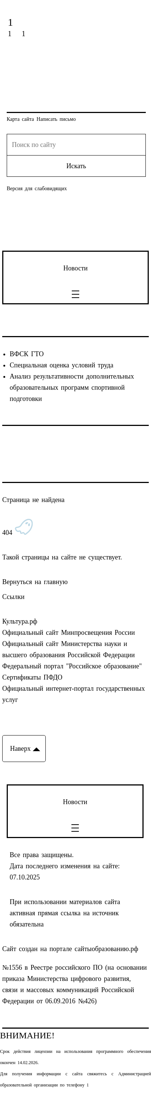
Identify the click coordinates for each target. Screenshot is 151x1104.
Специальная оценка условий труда (61, 365)
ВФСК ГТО (27, 354)
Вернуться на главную (35, 582)
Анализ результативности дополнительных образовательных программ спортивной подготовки (72, 387)
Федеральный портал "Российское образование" (72, 666)
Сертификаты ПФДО (32, 677)
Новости (75, 268)
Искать (76, 166)
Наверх (20, 748)
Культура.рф (19, 621)
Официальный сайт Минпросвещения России (68, 632)
